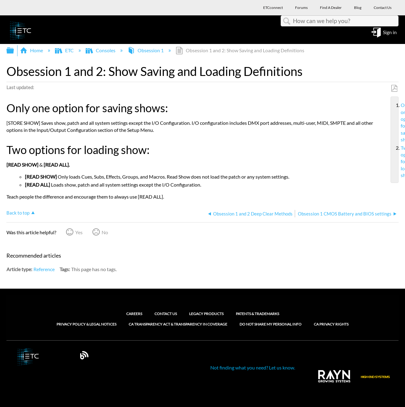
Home (32, 50)
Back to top (17, 212)
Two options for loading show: (398, 161)
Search (287, 21)
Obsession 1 (146, 50)
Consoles (101, 50)
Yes (79, 232)
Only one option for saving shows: (398, 122)
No (105, 232)
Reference (44, 269)
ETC (65, 50)
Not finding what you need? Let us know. (252, 367)
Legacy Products (206, 313)
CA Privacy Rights (331, 324)
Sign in (390, 32)
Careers (134, 313)
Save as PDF (394, 88)
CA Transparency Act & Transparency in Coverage (178, 324)
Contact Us (165, 313)
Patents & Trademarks (257, 313)
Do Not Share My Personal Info (270, 324)
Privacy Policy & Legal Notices (86, 324)
